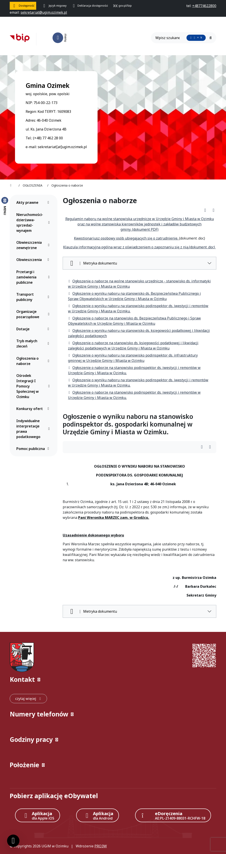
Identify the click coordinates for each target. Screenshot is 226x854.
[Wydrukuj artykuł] (213, 210)
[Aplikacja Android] (98, 815)
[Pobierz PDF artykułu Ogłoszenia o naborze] (206, 210)
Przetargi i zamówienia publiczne (33, 277)
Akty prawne (33, 202)
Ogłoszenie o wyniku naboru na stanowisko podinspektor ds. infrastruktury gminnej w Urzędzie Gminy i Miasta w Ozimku (133, 358)
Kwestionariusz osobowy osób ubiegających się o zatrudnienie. (126, 238)
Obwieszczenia (33, 259)
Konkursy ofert (33, 408)
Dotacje (33, 329)
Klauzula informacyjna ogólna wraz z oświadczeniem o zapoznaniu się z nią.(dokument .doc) (139, 247)
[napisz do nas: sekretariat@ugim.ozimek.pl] (44, 12)
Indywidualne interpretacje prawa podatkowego (33, 428)
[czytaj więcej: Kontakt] (28, 698)
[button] (113, 679)
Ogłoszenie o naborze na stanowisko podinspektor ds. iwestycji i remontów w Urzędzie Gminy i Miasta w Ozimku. (134, 370)
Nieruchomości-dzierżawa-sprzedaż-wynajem (33, 222)
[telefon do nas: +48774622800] (204, 6)
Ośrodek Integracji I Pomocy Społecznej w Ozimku (33, 386)
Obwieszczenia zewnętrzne (33, 245)
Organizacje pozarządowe (33, 314)
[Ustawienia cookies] (13, 841)
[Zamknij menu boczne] (5, 205)
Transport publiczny (33, 297)
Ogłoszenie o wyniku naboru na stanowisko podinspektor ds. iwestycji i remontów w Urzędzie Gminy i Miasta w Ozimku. (138, 308)
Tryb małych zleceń (33, 343)
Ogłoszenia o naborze (33, 361)
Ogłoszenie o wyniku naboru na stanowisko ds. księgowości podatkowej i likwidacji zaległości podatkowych (139, 333)
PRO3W (100, 846)
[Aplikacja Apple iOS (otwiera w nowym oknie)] (37, 815)
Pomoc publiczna (33, 448)
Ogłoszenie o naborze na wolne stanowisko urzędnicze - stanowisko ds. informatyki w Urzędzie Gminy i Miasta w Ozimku (139, 284)
